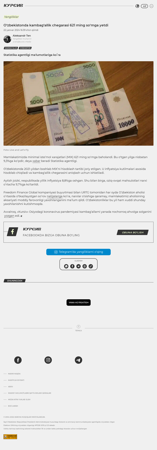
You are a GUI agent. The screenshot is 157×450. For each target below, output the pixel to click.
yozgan (9, 215)
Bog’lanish (13, 406)
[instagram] (48, 360)
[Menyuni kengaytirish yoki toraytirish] (151, 6)
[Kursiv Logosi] (13, 5)
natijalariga (55, 196)
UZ (144, 6)
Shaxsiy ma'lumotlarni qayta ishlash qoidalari (29, 393)
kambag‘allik (11, 48)
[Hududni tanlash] (137, 6)
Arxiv (10, 387)
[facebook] (18, 360)
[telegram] (78, 360)
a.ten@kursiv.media (22, 42)
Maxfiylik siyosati (16, 380)
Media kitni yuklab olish (19, 400)
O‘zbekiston (25, 48)
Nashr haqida (14, 374)
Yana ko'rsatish (78, 302)
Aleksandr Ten (22, 35)
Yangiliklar (11, 17)
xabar (36, 161)
